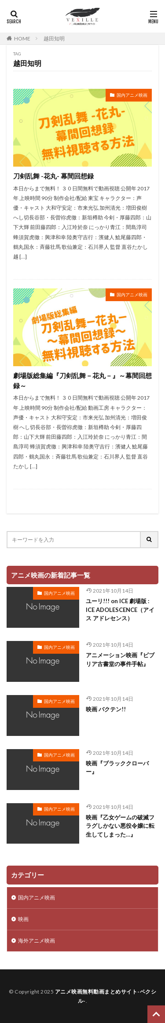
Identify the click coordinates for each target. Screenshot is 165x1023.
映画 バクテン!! (106, 709)
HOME (22, 38)
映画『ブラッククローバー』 (117, 767)
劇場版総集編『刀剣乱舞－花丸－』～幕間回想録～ (82, 380)
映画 (23, 919)
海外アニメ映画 (36, 940)
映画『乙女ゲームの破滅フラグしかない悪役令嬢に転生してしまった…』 (120, 826)
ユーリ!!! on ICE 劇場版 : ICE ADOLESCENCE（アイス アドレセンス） (120, 609)
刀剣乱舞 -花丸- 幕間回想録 (53, 176)
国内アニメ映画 (132, 95)
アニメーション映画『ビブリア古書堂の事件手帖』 (120, 659)
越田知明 (54, 38)
